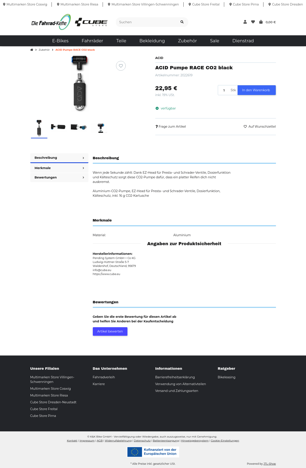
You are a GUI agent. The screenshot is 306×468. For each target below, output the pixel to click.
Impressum (87, 440)
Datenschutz (142, 440)
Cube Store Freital (44, 409)
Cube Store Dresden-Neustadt (53, 402)
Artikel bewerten (110, 331)
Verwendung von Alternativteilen (180, 384)
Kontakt (72, 440)
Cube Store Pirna (43, 416)
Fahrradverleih (104, 377)
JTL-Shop (269, 463)
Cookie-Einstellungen (225, 440)
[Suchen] (146, 22)
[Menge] (223, 90)
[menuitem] (60, 40)
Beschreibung (59, 158)
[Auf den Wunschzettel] (121, 66)
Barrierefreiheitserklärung (175, 377)
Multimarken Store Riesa (49, 395)
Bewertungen (59, 177)
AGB (100, 440)
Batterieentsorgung (166, 440)
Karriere (99, 384)
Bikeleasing (227, 377)
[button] (245, 22)
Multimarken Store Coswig (50, 389)
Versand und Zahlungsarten (176, 391)
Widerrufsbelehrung (118, 440)
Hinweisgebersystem (195, 440)
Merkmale (59, 168)
